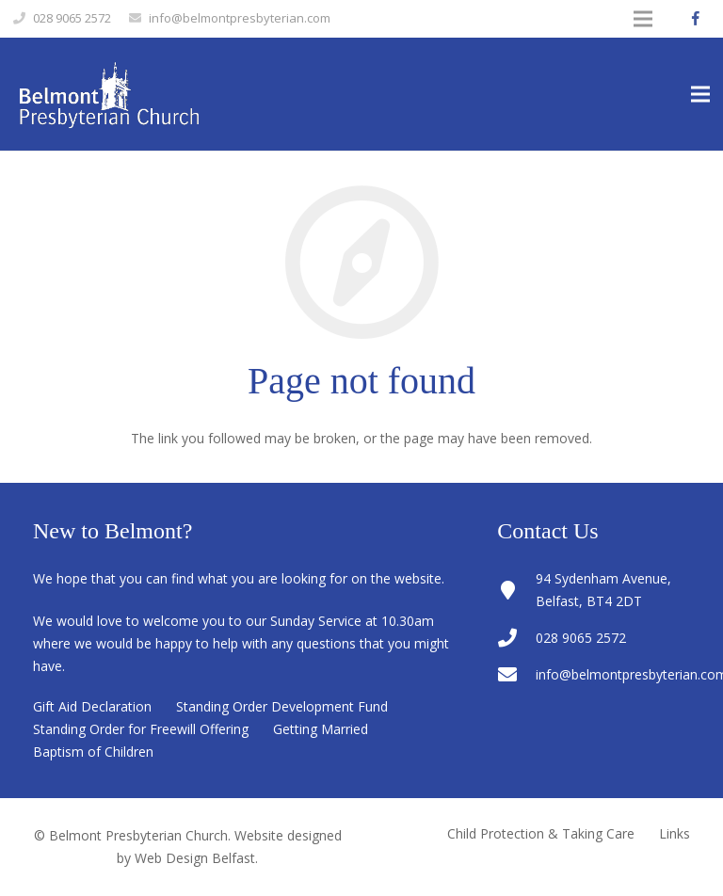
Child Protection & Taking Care (541, 833)
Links (674, 833)
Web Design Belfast (195, 858)
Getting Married (320, 729)
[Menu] (700, 94)
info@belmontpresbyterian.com (239, 17)
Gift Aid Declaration (92, 706)
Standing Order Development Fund (282, 706)
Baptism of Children (93, 751)
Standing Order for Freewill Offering (141, 729)
